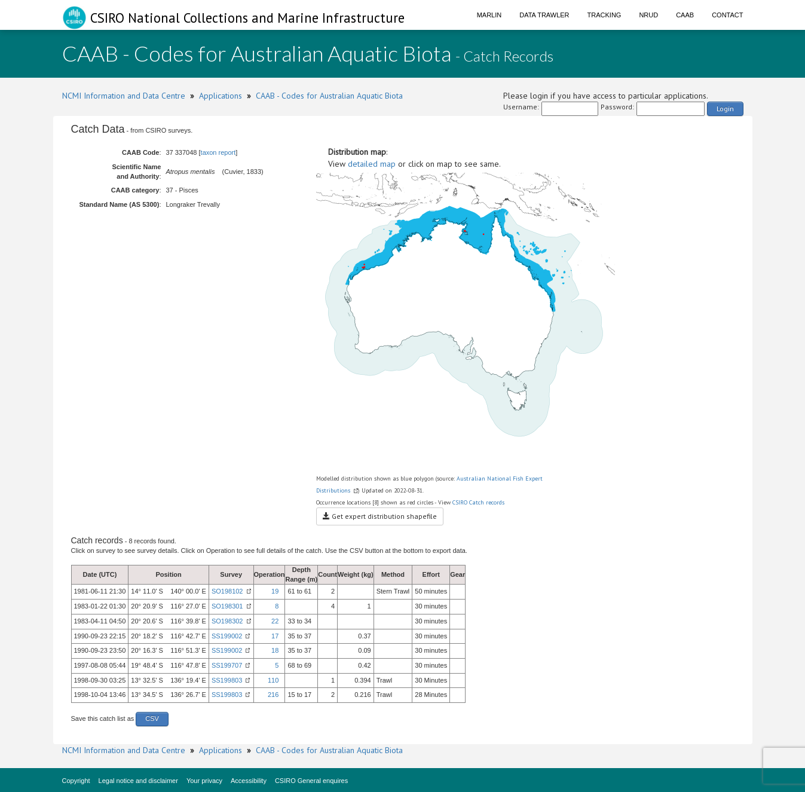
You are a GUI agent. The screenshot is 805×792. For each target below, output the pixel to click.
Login (725, 108)
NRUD (648, 15)
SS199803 (227, 680)
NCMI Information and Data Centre (123, 95)
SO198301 (227, 606)
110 (273, 680)
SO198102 (227, 591)
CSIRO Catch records (478, 502)
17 (274, 636)
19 (274, 591)
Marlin (489, 15)
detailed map (372, 163)
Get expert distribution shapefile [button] (380, 516)
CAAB (685, 15)
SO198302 (227, 621)
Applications (220, 95)
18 (274, 650)
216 (273, 694)
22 (274, 621)
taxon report (218, 152)
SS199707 (227, 665)
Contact (727, 15)
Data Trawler (544, 15)
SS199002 (227, 636)
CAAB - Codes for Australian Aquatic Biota (329, 95)
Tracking (604, 15)
